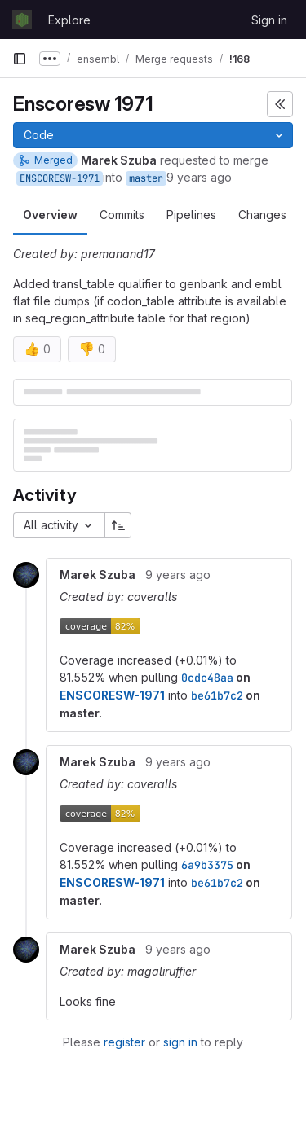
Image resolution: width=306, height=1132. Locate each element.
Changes (262, 215)
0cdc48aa (207, 677)
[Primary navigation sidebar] (20, 59)
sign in (180, 1042)
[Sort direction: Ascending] (118, 525)
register (124, 1042)
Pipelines (191, 215)
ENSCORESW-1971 (60, 178)
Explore (69, 20)
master (146, 178)
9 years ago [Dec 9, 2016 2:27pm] (199, 177)
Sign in (269, 20)
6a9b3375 (207, 865)
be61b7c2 (217, 695)
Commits (122, 215)
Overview (50, 215)
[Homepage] (22, 20)
